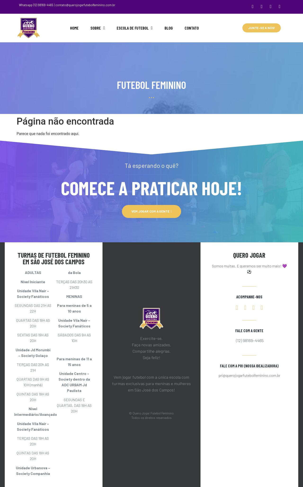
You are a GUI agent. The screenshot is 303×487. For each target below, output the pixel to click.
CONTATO (192, 27)
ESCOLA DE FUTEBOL (135, 26)
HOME (74, 27)
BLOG (169, 27)
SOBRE (97, 26)
